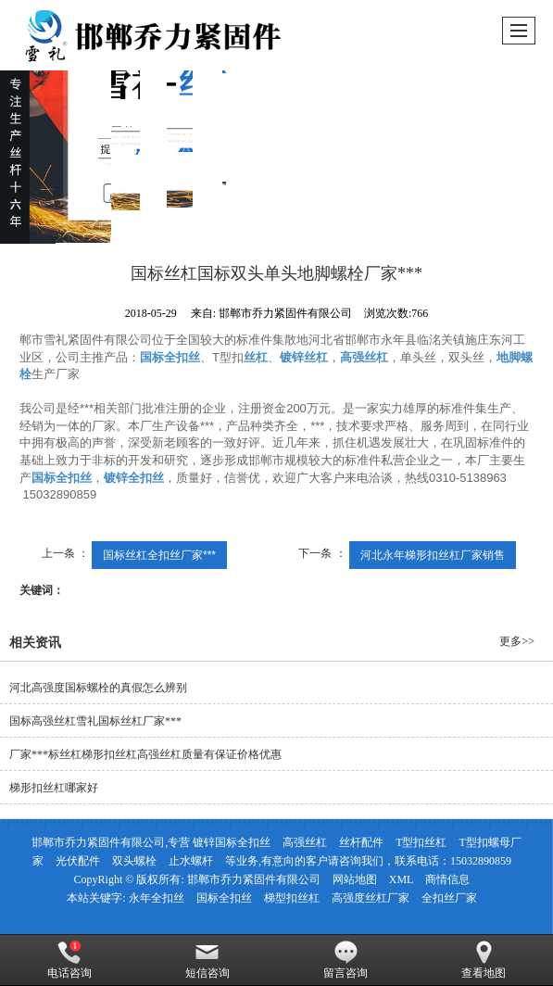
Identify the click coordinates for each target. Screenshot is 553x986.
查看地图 (483, 960)
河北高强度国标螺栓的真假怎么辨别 (98, 687)
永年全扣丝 (156, 897)
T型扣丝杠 (421, 842)
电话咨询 (69, 960)
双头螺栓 (134, 860)
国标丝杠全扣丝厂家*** (159, 555)
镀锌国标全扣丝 (231, 842)
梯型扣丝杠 (292, 897)
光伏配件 (78, 860)
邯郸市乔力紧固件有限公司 (253, 879)
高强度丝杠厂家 (370, 897)
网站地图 (355, 879)
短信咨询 (207, 960)
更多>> (516, 641)
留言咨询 (345, 960)
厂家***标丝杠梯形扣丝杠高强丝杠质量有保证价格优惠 (145, 754)
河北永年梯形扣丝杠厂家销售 (432, 555)
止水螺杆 (191, 860)
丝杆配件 (361, 842)
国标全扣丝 (224, 897)
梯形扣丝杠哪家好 (53, 787)
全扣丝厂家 (449, 897)
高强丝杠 (305, 842)
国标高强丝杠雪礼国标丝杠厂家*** (95, 720)
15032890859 (480, 860)
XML (401, 879)
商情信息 (447, 879)
